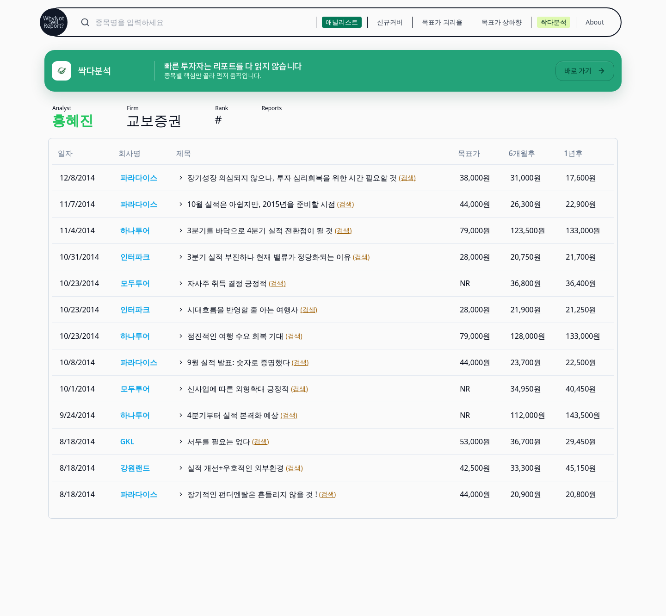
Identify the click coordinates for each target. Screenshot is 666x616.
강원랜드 (135, 468)
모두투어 (135, 283)
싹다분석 (554, 22)
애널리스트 (342, 22)
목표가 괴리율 (442, 22)
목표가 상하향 (501, 22)
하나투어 (135, 230)
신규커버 (390, 22)
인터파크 (135, 257)
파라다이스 (138, 178)
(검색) (407, 177)
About (595, 22)
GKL (127, 441)
